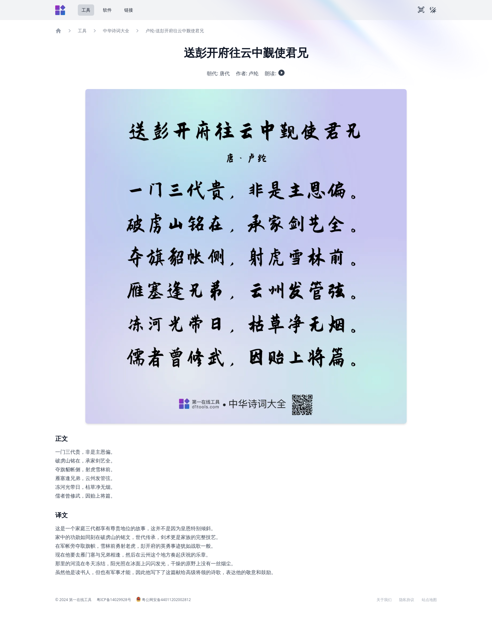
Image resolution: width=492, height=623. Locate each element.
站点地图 (429, 599)
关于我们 (384, 599)
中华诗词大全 (116, 31)
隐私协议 (406, 599)
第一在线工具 (80, 599)
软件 (107, 10)
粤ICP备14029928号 (114, 599)
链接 (128, 10)
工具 (86, 10)
